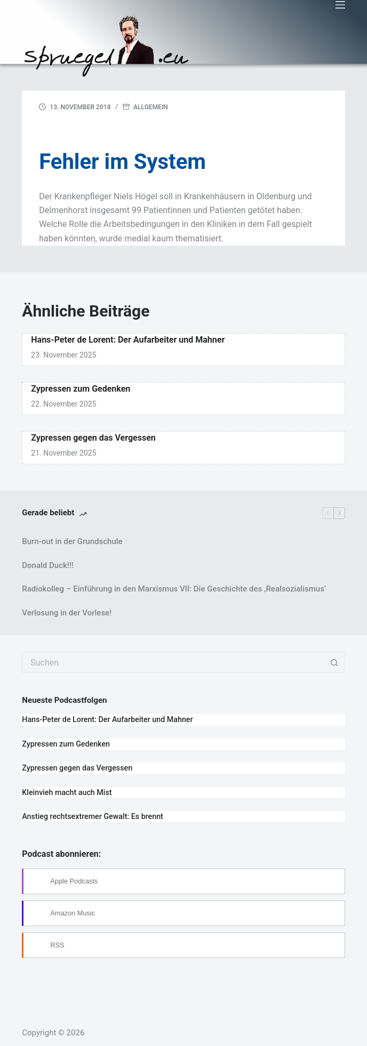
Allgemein (150, 107)
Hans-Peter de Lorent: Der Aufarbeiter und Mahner (128, 340)
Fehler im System (122, 161)
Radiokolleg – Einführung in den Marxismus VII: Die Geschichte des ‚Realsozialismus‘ (174, 589)
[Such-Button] (334, 662)
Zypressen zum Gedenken (80, 389)
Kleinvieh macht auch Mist (66, 792)
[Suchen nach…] (172, 662)
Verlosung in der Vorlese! (66, 613)
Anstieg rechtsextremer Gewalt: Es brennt (92, 816)
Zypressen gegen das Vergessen (93, 438)
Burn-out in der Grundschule (72, 541)
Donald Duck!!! (47, 565)
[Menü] (340, 5)
